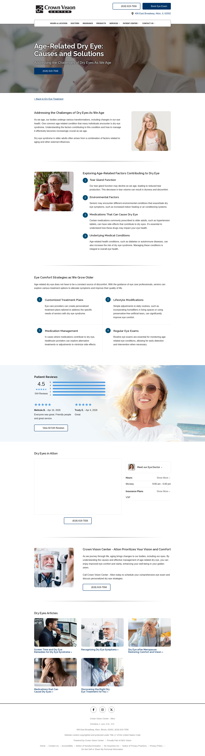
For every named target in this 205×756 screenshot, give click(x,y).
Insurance (88, 23)
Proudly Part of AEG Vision (119, 740)
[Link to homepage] (62, 9)
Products (101, 23)
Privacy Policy (156, 746)
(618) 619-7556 (122, 729)
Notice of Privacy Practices (134, 746)
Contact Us (147, 23)
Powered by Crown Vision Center (89, 740)
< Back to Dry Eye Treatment (48, 99)
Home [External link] (42, 746)
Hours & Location (58, 23)
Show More (162, 478)
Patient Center (130, 23)
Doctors (75, 23)
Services (113, 23)
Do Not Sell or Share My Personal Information (102, 749)
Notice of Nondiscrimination (88, 746)
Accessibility (67, 746)
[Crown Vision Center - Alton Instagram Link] (102, 710)
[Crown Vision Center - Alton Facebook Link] (93, 710)
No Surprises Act (111, 746)
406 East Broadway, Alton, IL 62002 (151, 13)
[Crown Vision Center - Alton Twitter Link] (111, 710)
